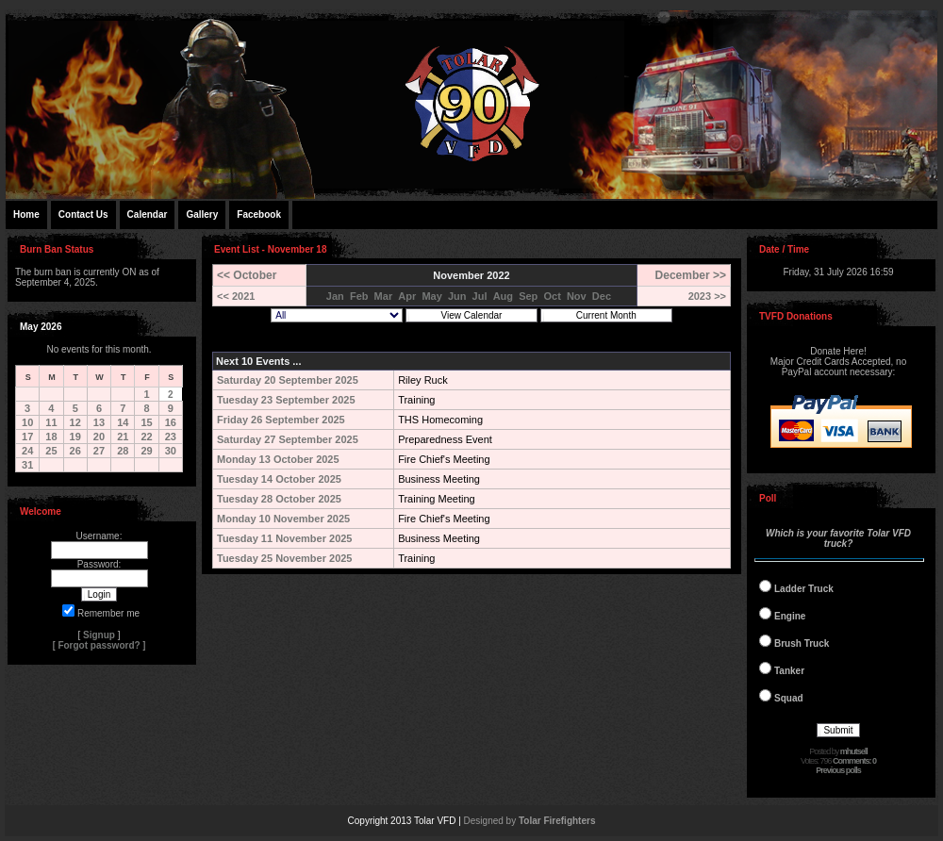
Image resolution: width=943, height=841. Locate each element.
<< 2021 (236, 296)
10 (27, 422)
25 (51, 450)
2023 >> (707, 296)
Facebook (259, 214)
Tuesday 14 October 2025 (279, 479)
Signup (99, 635)
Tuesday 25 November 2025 (284, 558)
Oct (551, 296)
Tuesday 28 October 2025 (279, 498)
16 (170, 422)
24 (27, 450)
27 (99, 450)
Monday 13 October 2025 (278, 459)
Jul (480, 296)
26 (75, 450)
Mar (383, 296)
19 (75, 436)
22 (146, 436)
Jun (457, 296)
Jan (335, 296)
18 (51, 436)
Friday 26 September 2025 (281, 419)
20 (99, 436)
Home (26, 214)
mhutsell (854, 751)
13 (99, 422)
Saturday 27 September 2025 (287, 439)
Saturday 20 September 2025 (287, 380)
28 (122, 450)
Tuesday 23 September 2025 (286, 399)
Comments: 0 (854, 761)
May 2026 (40, 327)
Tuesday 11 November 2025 (284, 538)
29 (146, 450)
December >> (690, 275)
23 (170, 436)
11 (51, 422)
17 (27, 436)
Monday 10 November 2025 (283, 518)
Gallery (202, 214)
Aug (503, 296)
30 (170, 450)
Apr (407, 296)
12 (75, 422)
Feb (359, 296)
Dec (601, 296)
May (431, 296)
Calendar (147, 214)
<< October (246, 275)
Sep (528, 296)
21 (122, 436)
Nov (577, 296)
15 (146, 422)
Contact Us (83, 214)
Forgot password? (99, 645)
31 (27, 464)
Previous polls (838, 770)
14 (122, 422)
